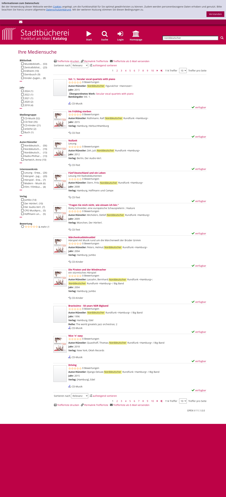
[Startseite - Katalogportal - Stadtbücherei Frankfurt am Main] (36, 33)
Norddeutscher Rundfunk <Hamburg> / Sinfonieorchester (33, 149)
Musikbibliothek (33, 63)
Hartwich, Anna (32, 159)
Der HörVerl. (31, 203)
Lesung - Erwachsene (33, 172)
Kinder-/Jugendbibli (33, 78)
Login (120, 39)
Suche (104, 39)
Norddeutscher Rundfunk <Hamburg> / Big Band (33, 152)
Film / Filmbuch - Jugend (33, 186)
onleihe (28, 128)
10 (152, 70)
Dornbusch (30, 74)
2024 (27, 91)
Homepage (136, 39)
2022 (27, 94)
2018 (27, 105)
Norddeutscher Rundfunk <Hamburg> (33, 145)
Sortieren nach (62, 65)
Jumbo (28, 199)
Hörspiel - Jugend (33, 176)
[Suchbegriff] (190, 38)
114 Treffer (171, 70)
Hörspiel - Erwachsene (33, 179)
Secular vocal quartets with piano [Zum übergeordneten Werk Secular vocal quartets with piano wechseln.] (114, 93)
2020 (27, 101)
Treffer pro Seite (197, 70)
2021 (27, 98)
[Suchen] (221, 37)
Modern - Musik (33, 183)
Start (89, 39)
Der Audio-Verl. (32, 207)
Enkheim (29, 70)
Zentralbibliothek (33, 67)
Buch (27, 132)
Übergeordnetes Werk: (82, 93)
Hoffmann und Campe (33, 214)
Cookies (57, 6)
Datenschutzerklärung (58, 9)
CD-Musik (29, 118)
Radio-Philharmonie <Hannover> (33, 156)
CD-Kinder (30, 125)
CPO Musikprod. (33, 210)
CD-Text (28, 121)
